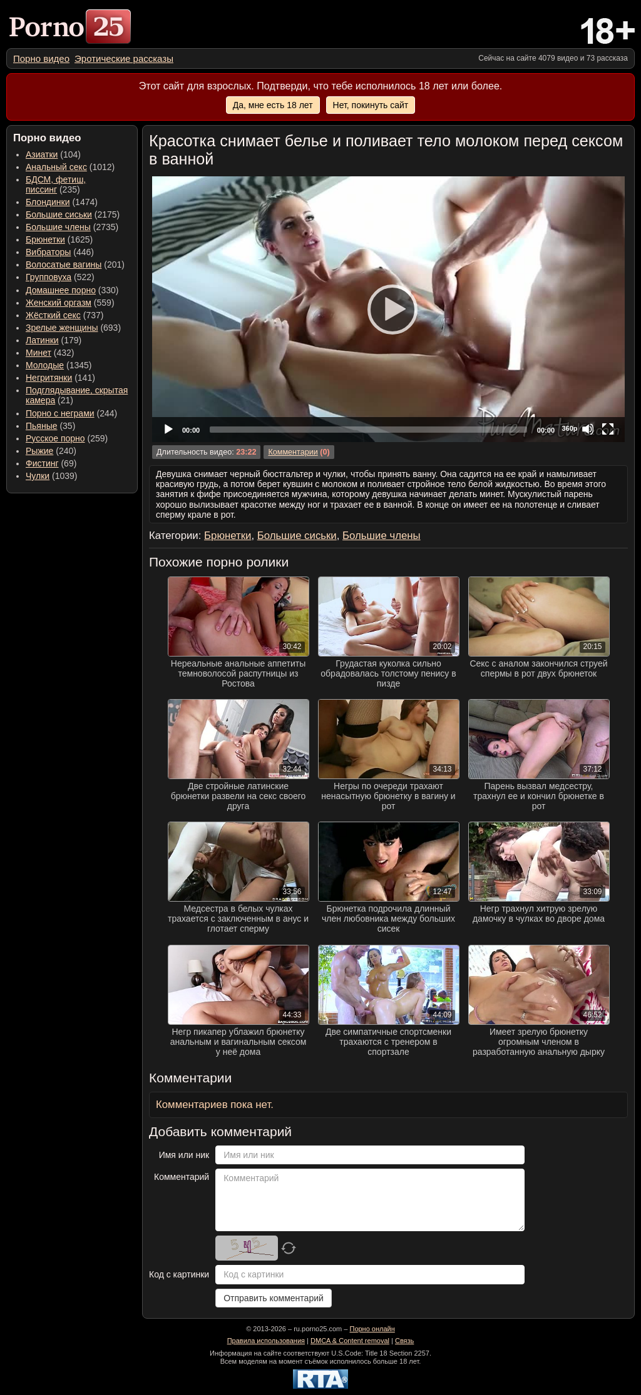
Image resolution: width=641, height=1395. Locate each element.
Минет (38, 353)
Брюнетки (45, 239)
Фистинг (42, 463)
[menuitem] (41, 58)
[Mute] (587, 429)
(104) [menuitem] (53, 154)
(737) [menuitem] (64, 315)
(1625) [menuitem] (59, 239)
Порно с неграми (60, 413)
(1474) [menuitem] (62, 202)
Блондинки (48, 202)
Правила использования (266, 1340)
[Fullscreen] (607, 429)
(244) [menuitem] (71, 413)
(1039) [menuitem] (52, 476)
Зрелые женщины (62, 328)
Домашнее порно (61, 290)
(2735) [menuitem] (72, 227)
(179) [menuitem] (53, 340)
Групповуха (48, 277)
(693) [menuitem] (73, 328)
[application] (388, 309)
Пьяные (42, 426)
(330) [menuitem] (72, 290)
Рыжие (39, 451)
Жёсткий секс (53, 315)
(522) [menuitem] (60, 277)
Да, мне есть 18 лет (273, 105)
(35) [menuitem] (50, 426)
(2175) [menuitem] (73, 214)
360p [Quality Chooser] (569, 428)
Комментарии (292, 452)
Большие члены (58, 227)
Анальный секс (56, 167)
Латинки (42, 340)
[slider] (368, 429)
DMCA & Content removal (349, 1340)
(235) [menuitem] (56, 184)
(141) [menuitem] (60, 378)
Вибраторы (48, 252)
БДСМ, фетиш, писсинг (56, 184)
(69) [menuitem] (51, 463)
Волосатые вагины (63, 264)
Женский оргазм (58, 303)
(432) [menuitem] (50, 353)
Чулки (37, 476)
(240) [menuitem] (51, 451)
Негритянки (49, 378)
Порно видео (41, 58)
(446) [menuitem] (60, 252)
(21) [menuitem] (77, 395)
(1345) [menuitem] (58, 365)
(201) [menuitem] (75, 264)
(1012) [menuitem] (70, 167)
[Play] (389, 309)
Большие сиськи (59, 214)
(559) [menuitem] (70, 303)
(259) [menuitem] (67, 438)
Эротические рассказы (123, 58)
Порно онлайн (371, 1328)
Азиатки (42, 154)
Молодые (45, 365)
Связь (404, 1340)
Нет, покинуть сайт (371, 105)
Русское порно (55, 438)
